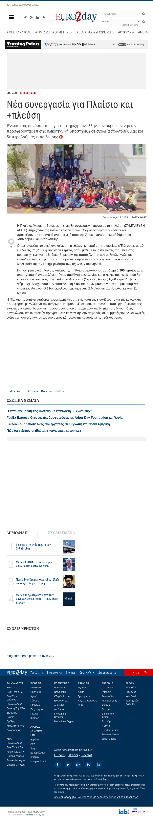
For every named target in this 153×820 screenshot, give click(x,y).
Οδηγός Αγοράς (62, 696)
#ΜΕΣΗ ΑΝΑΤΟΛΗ (19, 32)
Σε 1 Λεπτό (36, 731)
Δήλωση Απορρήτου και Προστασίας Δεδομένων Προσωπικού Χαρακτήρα (96, 797)
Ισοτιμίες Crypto (39, 761)
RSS (80, 705)
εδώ (122, 44)
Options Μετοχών (16, 764)
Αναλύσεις (59, 709)
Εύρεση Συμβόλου (16, 708)
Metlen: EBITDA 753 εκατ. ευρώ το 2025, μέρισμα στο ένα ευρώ (35, 564)
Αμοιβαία (59, 705)
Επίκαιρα (35, 705)
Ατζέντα (106, 725)
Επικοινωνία (54, 672)
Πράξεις (11, 721)
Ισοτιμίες (35, 757)
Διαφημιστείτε (107, 672)
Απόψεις (106, 692)
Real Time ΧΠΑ (15, 692)
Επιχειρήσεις (37, 709)
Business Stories (111, 734)
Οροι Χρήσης (87, 672)
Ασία (33, 744)
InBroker (105, 779)
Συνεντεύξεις (108, 696)
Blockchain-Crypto (64, 721)
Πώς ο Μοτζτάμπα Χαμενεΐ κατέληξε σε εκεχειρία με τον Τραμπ (37, 581)
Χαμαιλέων (131, 687)
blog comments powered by (30, 656)
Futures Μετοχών (16, 760)
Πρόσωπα (59, 687)
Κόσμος (35, 700)
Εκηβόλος (131, 692)
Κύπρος (35, 718)
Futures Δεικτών (15, 751)
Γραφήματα (84, 696)
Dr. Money (107, 687)
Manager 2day (109, 700)
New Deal (131, 696)
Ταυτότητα (37, 672)
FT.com (59, 755)
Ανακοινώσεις (14, 730)
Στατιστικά (12, 712)
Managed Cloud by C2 (34, 815)
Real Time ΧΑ (14, 687)
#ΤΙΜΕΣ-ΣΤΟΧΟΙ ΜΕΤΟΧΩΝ (54, 32)
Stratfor (73, 755)
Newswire (36, 687)
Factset (86, 755)
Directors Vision (110, 730)
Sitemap (71, 672)
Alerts (81, 692)
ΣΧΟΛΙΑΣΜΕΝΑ (61, 533)
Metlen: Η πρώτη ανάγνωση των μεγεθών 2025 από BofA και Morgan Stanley (37, 598)
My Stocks (83, 687)
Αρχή (136, 672)
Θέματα (106, 709)
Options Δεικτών (15, 756)
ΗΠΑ (33, 735)
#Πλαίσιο (15, 391)
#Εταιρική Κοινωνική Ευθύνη (46, 391)
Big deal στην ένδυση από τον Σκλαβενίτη (33, 546)
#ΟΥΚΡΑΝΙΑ (126, 32)
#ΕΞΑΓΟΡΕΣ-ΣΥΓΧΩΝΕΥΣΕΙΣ (95, 32)
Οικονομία (36, 692)
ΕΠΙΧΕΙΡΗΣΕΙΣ (28, 93)
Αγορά (34, 696)
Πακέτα (10, 717)
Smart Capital (109, 738)
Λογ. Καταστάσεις (87, 700)
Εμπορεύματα (38, 752)
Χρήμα (34, 748)
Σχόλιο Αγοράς (14, 704)
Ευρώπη (35, 739)
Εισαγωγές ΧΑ (62, 700)
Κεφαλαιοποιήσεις (16, 725)
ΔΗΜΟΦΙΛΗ (17, 533)
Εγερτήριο (107, 721)
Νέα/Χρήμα (60, 692)
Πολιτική (35, 713)
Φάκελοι (106, 705)
